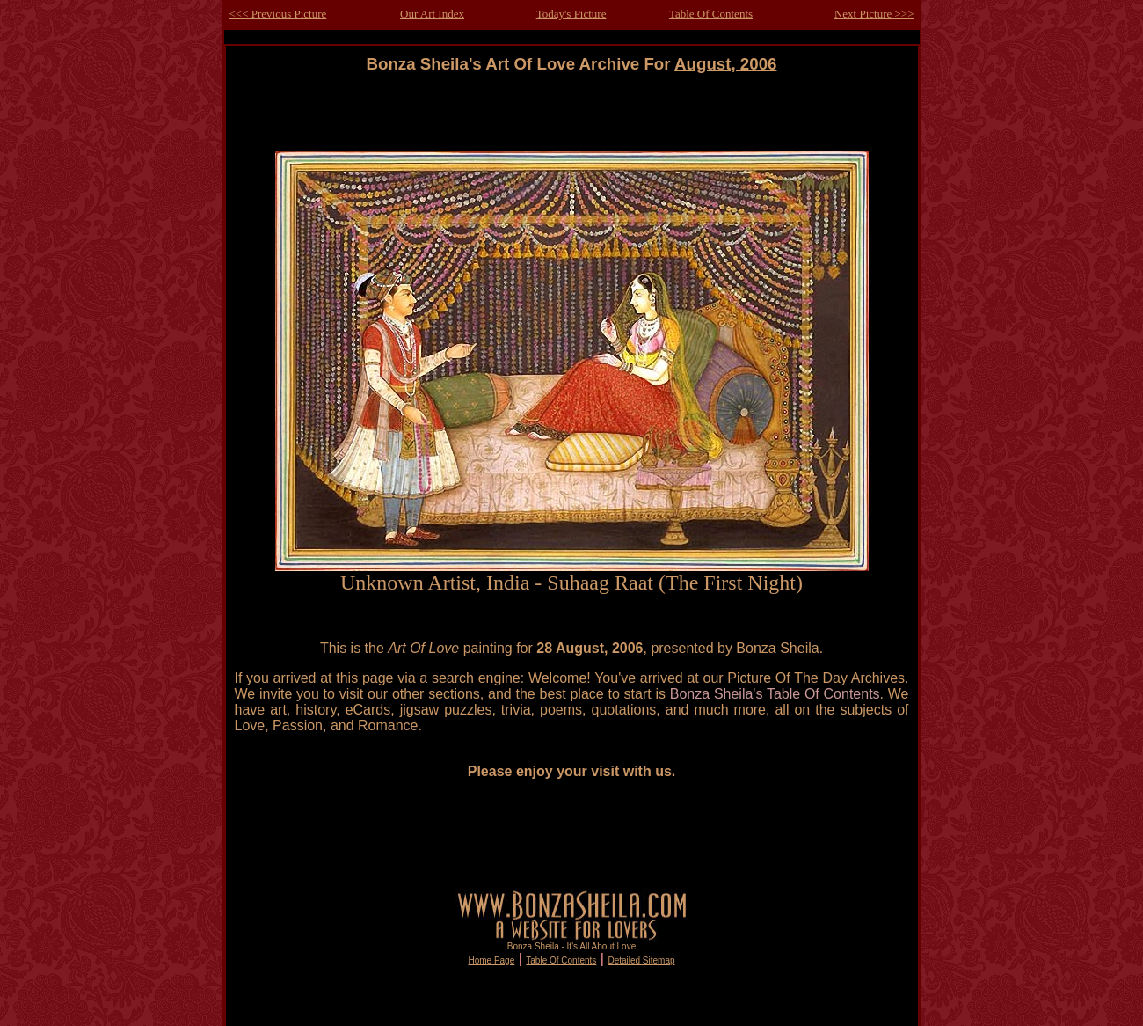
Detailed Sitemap (641, 960)
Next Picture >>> (874, 13)
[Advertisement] (571, 113)
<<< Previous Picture (278, 13)
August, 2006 (725, 64)
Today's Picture (571, 13)
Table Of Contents (711, 13)
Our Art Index (432, 13)
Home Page (491, 960)
